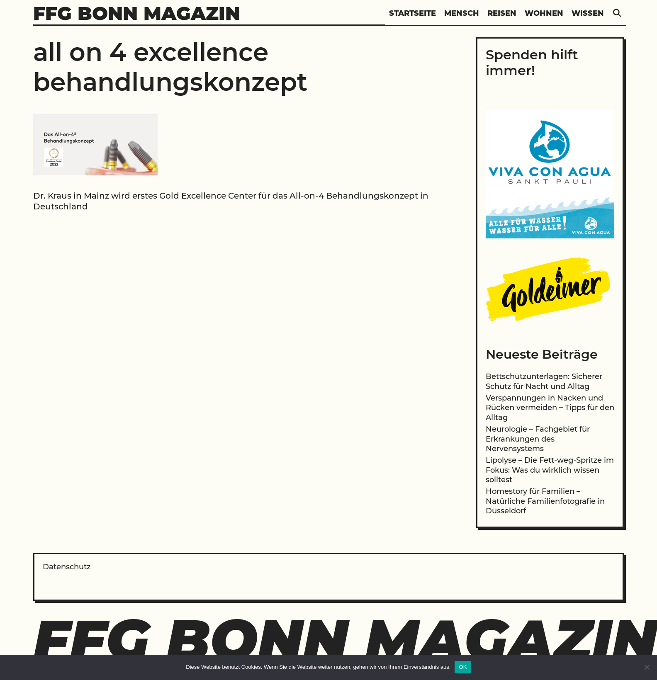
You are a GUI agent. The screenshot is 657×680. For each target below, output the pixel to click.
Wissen (588, 13)
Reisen (501, 13)
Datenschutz (66, 566)
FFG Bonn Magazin (136, 13)
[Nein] (646, 667)
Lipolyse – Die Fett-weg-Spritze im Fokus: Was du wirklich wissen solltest (550, 470)
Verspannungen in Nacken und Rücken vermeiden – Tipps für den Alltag (550, 407)
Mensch (461, 13)
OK (463, 667)
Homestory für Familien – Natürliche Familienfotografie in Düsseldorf (545, 501)
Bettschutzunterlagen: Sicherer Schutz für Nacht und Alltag (544, 381)
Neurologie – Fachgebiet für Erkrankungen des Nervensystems (538, 439)
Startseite (412, 13)
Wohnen (544, 13)
